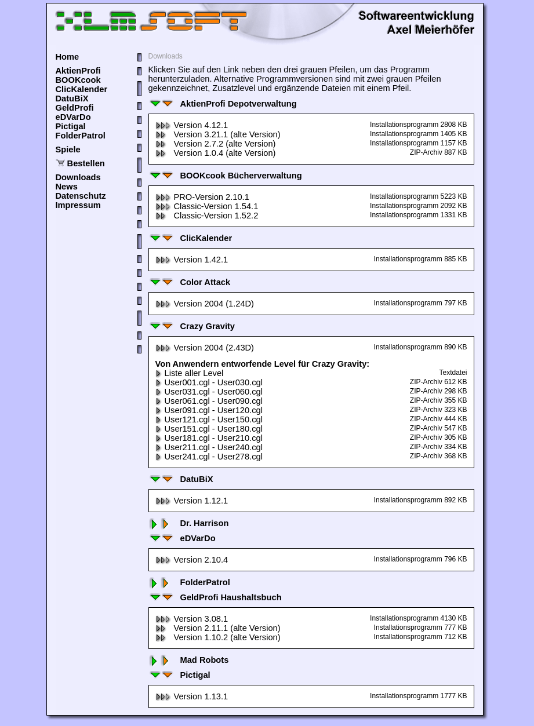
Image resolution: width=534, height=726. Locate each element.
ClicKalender (82, 89)
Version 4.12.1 (191, 125)
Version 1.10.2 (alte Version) (218, 637)
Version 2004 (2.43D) (205, 347)
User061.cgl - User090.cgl (209, 401)
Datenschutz (81, 195)
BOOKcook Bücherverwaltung (225, 175)
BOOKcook (78, 80)
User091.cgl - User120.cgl (209, 410)
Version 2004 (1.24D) (205, 303)
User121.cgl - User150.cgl (209, 419)
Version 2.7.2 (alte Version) (215, 143)
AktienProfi (78, 70)
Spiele (68, 149)
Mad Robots (188, 660)
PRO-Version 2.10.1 (202, 197)
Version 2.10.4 (191, 559)
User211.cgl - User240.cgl (209, 447)
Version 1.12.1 (191, 500)
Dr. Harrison (188, 523)
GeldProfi (75, 107)
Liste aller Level (189, 373)
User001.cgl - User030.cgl (209, 382)
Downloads (78, 177)
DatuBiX (72, 98)
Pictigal (71, 126)
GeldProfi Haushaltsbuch (215, 597)
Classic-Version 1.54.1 (207, 206)
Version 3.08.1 (191, 618)
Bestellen (86, 163)
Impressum (78, 205)
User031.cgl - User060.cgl (209, 391)
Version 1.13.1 (191, 696)
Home (67, 56)
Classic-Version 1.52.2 (207, 215)
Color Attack (189, 282)
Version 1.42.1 (191, 259)
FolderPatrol (81, 135)
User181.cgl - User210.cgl (209, 438)
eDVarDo (73, 117)
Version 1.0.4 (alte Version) (215, 153)
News (67, 186)
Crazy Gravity (191, 326)
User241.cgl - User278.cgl (209, 456)
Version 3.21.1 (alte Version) (218, 134)
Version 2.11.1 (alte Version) (218, 628)
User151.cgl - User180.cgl (209, 428)
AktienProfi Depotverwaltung (222, 103)
